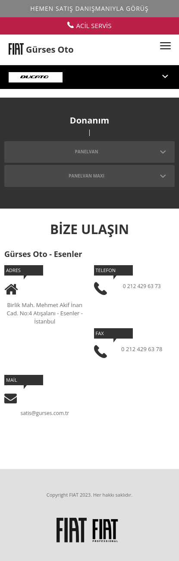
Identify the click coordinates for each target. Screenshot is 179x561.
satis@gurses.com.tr (44, 413)
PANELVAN (120, 151)
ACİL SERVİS (89, 25)
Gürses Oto (50, 49)
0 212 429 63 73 (142, 286)
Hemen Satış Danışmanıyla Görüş (89, 8)
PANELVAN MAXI (117, 176)
